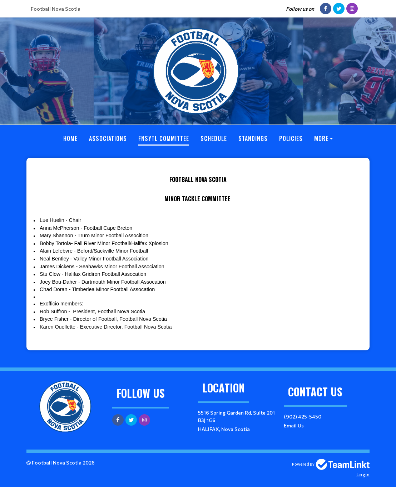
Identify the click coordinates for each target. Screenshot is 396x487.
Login (363, 474)
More (321, 138)
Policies (291, 138)
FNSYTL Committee (163, 138)
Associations (108, 138)
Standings (253, 138)
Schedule (214, 138)
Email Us (294, 425)
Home (70, 138)
